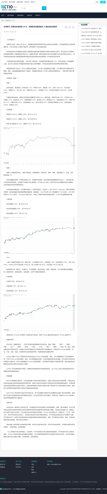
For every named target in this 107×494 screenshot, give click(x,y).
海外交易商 (12, 2)
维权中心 (33, 2)
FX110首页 (4, 2)
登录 (97, 2)
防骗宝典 (2, 467)
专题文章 (26, 2)
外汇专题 (104, 491)
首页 (2, 20)
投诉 (32, 467)
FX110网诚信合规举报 (19, 489)
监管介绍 (2, 464)
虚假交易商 (20, 2)
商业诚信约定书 (6, 489)
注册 (103, 2)
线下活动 (18, 467)
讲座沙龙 (18, 464)
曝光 (32, 469)
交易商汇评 (8, 20)
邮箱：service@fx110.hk (54, 464)
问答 (32, 464)
